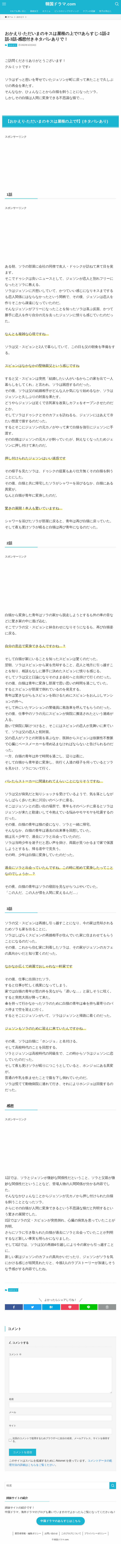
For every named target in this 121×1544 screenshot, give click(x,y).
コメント (15, 1354)
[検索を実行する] (112, 1485)
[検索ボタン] (117, 4)
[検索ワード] (60, 1485)
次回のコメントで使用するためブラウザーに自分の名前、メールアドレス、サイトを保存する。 (61, 1439)
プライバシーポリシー (95, 1533)
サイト (12, 1425)
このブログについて (71, 1533)
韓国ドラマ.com (60, 4)
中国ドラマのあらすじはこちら (60, 1521)
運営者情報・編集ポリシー (28, 1533)
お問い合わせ (51, 1533)
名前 (11, 1399)
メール (12, 1412)
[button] (14, 1307)
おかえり (12, 45)
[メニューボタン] (4, 4)
